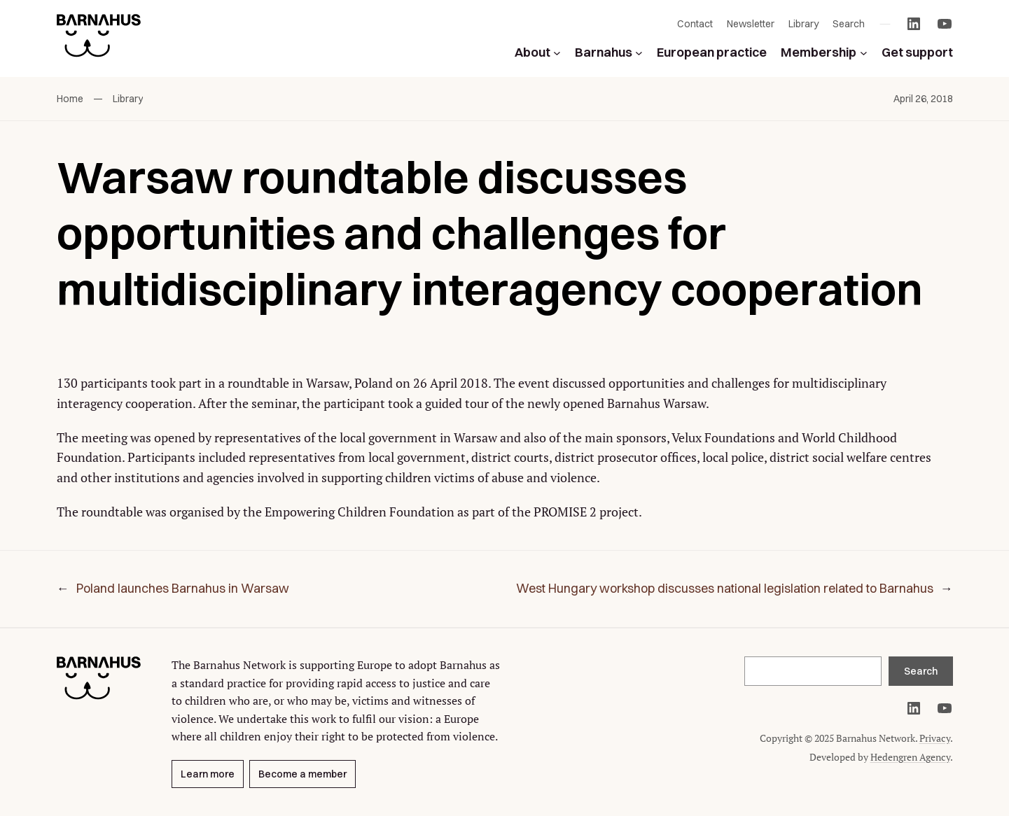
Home (70, 98)
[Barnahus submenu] (639, 53)
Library (128, 98)
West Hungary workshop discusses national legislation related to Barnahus (724, 588)
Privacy (934, 738)
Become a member (302, 774)
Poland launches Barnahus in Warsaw (182, 588)
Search (921, 671)
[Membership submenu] (864, 53)
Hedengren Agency (910, 757)
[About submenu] (557, 53)
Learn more (208, 774)
